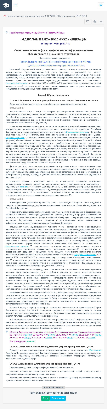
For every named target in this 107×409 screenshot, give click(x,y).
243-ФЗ (51, 335)
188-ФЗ (98, 335)
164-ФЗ (91, 338)
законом (24, 187)
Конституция (95, 350)
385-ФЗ (48, 338)
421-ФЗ (74, 335)
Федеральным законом (16, 83)
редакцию (30, 341)
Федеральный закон (15, 137)
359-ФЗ (28, 335)
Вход (45, 398)
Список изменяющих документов (53, 58)
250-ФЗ (70, 338)
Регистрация (58, 398)
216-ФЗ (27, 338)
